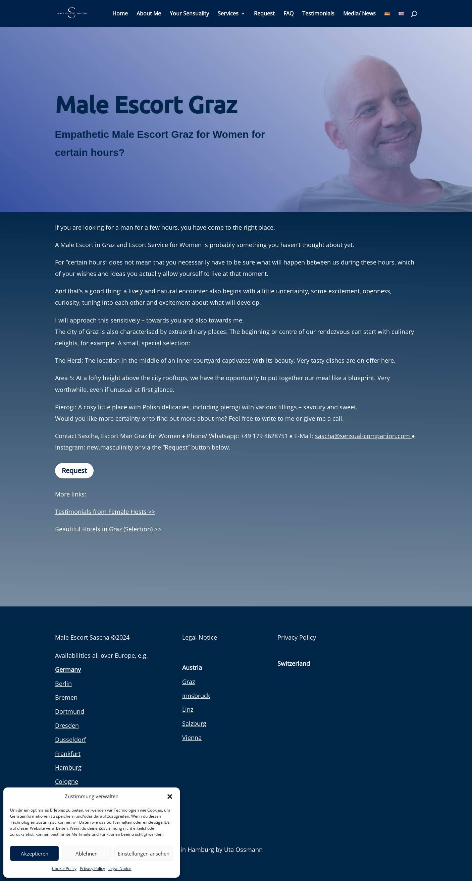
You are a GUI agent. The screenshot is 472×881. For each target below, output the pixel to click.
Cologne (66, 781)
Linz (187, 709)
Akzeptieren (34, 853)
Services (228, 14)
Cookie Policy (64, 868)
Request (264, 14)
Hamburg (68, 767)
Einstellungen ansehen (143, 853)
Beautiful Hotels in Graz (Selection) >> (108, 529)
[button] (169, 796)
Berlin (63, 684)
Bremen (66, 697)
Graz (188, 682)
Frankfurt (68, 754)
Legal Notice (120, 868)
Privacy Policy (92, 868)
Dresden (67, 725)
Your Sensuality (189, 14)
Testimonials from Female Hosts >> (105, 512)
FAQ (288, 14)
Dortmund (69, 711)
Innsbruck (196, 696)
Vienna (192, 737)
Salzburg (194, 723)
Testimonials (318, 14)
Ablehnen (86, 853)
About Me (149, 14)
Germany (68, 669)
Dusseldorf (70, 740)
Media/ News (359, 14)
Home (120, 14)
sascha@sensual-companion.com (363, 436)
